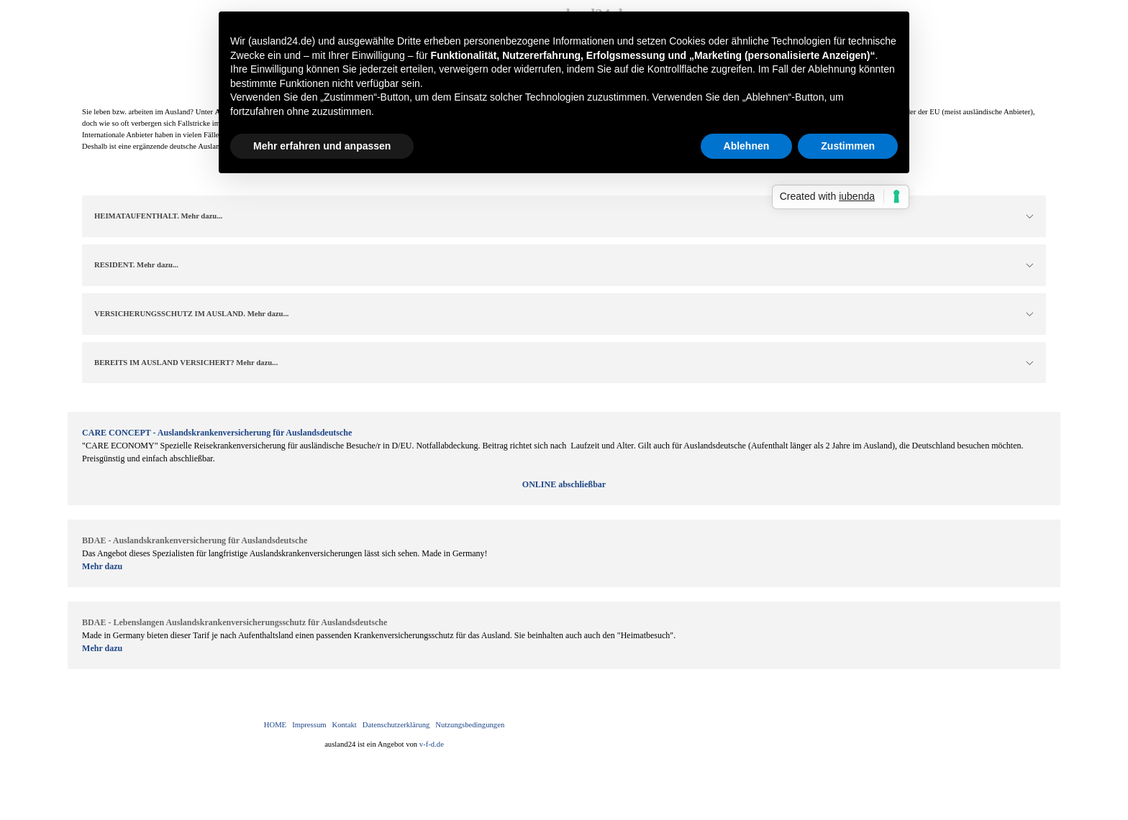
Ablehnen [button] (747, 146)
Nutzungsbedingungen (469, 725)
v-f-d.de (431, 744)
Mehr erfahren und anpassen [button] (322, 146)
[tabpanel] (564, 458)
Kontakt (344, 725)
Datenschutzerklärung (396, 725)
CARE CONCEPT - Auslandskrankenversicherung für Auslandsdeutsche (217, 433)
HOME (275, 725)
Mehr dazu (102, 566)
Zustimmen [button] (848, 146)
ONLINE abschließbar (564, 484)
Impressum (309, 725)
